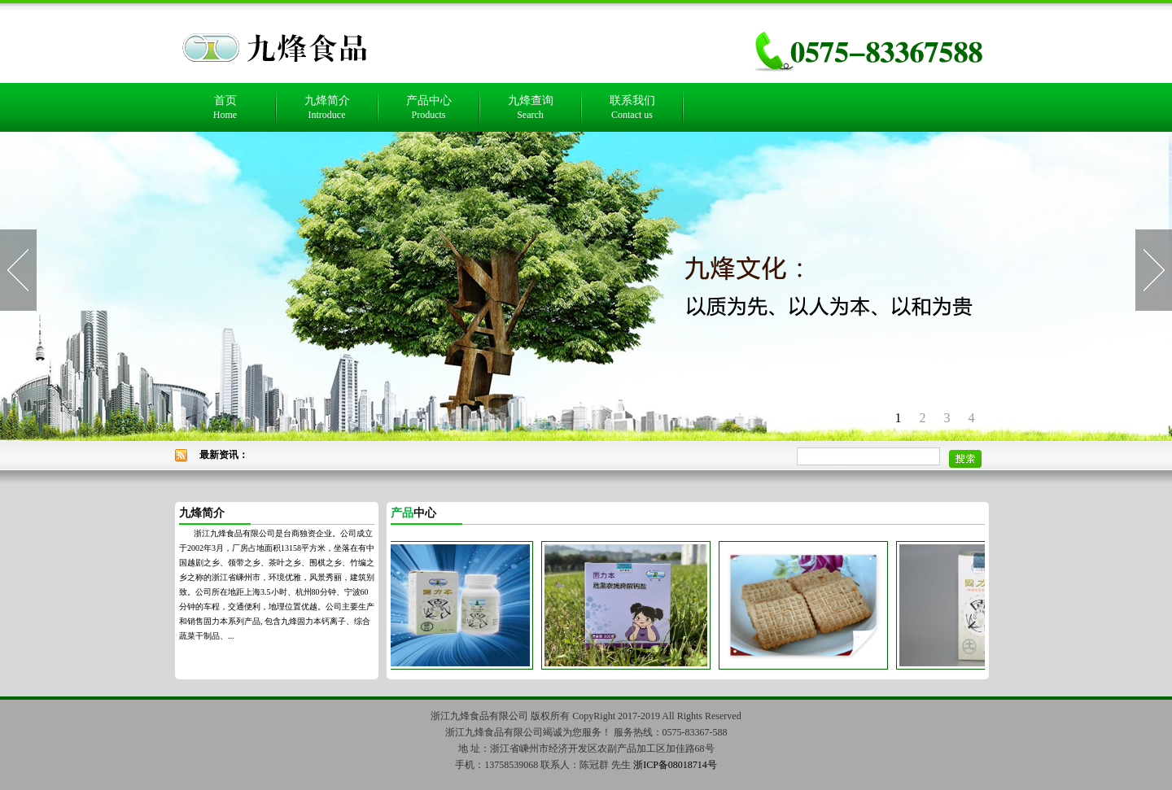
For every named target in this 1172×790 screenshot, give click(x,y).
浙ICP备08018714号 (675, 764)
